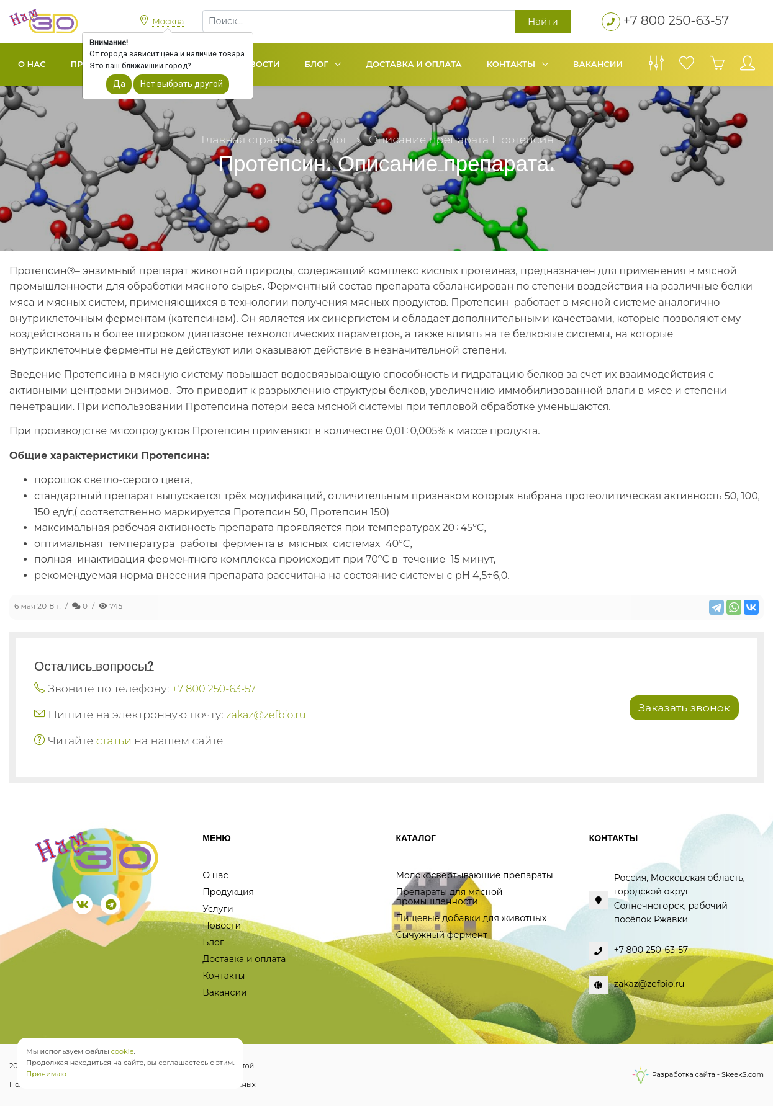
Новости (257, 64)
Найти (543, 21)
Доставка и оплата (413, 64)
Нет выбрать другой (181, 84)
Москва (168, 21)
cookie (122, 1051)
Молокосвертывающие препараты (474, 875)
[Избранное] (686, 66)
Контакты (512, 64)
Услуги (217, 908)
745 (110, 605)
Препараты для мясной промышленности (449, 896)
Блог (318, 64)
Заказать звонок (684, 707)
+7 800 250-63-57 (676, 20)
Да (119, 84)
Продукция (228, 892)
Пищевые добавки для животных (471, 918)
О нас (32, 64)
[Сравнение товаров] (656, 66)
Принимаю (46, 1073)
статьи (114, 740)
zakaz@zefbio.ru (266, 715)
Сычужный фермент (441, 934)
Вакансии (598, 64)
